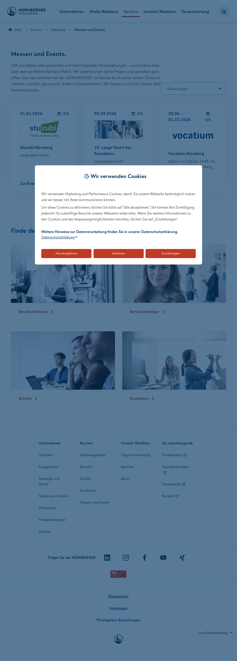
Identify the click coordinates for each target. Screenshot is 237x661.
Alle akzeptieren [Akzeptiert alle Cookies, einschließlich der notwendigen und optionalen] (66, 253)
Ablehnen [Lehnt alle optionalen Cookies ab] (118, 253)
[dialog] (118, 214)
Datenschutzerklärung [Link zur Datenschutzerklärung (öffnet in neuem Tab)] (58, 237)
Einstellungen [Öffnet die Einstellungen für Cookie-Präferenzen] (170, 253)
